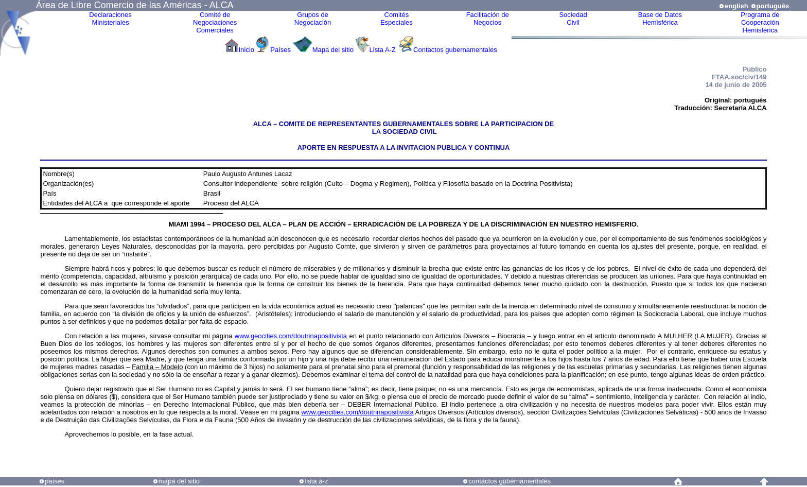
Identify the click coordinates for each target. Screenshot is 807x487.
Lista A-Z (384, 50)
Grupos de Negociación (312, 18)
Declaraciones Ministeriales (110, 18)
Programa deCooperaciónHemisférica (760, 22)
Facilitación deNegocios (487, 18)
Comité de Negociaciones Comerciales (215, 22)
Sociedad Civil (573, 18)
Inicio (246, 50)
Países (280, 50)
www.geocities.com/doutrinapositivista (291, 336)
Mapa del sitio (333, 50)
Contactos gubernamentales (455, 50)
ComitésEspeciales (396, 18)
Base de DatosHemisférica (660, 18)
